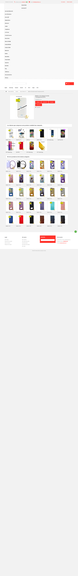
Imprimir (38, 107)
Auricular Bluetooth (9, 11)
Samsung (11, 87)
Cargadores (7, 29)
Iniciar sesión (69, 1)
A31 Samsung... (50, 139)
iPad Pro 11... (19, 139)
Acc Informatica (8, 14)
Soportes (7, 62)
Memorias (7, 50)
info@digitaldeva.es (62, 242)
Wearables (7, 56)
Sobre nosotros (7, 242)
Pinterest (39, 104)
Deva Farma (7, 38)
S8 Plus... (28, 139)
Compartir (45, 102)
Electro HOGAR (8, 41)
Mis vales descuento (25, 241)
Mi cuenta (24, 237)
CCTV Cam (7, 32)
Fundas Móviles (8, 44)
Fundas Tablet (8, 47)
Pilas (6, 68)
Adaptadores (7, 20)
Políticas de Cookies (8, 244)
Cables (6, 26)
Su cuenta (63, 1)
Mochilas (6, 65)
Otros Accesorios (8, 74)
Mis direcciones (25, 242)
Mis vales (23, 246)
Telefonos (7, 71)
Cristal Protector (8, 35)
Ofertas (6, 77)
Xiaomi (21, 87)
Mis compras (24, 239)
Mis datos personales (26, 244)
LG (25, 87)
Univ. (38, 87)
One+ (29, 87)
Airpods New (24, 5)
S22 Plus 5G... (60, 139)
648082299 (65, 241)
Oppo (33, 87)
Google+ (52, 102)
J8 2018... (18, 152)
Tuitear (38, 102)
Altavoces (7, 23)
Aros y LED (7, 17)
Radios (6, 53)
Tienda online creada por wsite (40, 250)
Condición (37, 99)
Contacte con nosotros (9, 1)
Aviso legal (6, 239)
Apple (6, 87)
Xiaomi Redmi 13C (23, 91)
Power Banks (7, 59)
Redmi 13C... (8, 139)
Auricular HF (24, 8)
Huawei (16, 87)
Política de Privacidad (8, 241)
